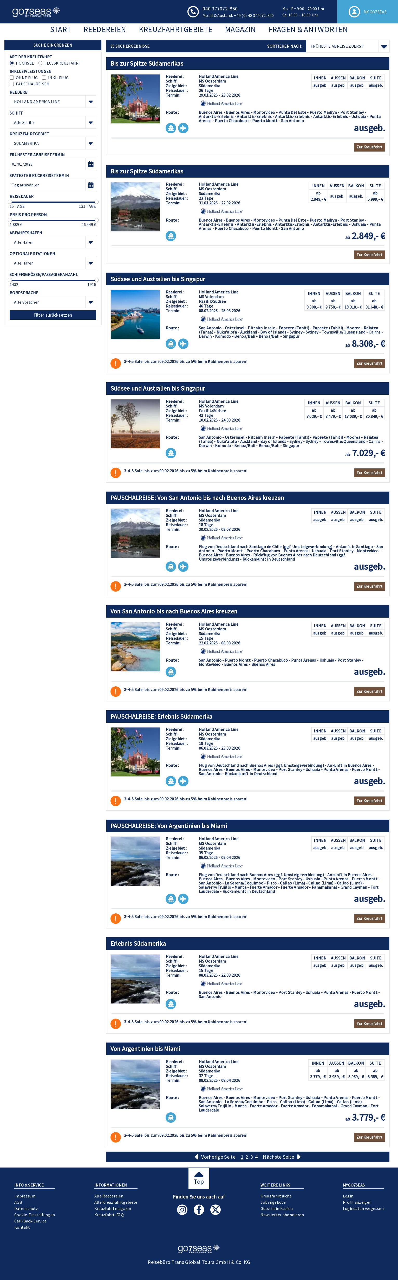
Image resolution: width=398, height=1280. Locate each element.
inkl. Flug (58, 77)
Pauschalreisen (32, 83)
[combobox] (53, 101)
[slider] (10, 202)
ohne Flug (27, 77)
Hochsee (25, 63)
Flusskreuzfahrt (62, 63)
